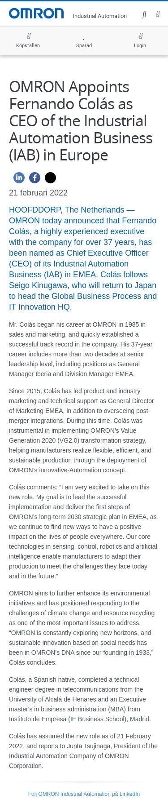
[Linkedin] (17, 180)
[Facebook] (32, 180)
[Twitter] (48, 180)
